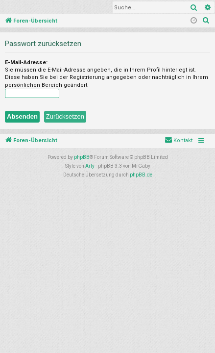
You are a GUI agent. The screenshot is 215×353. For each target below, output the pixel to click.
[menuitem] (206, 21)
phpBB (82, 157)
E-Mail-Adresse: (26, 62)
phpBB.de (141, 174)
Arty (90, 166)
